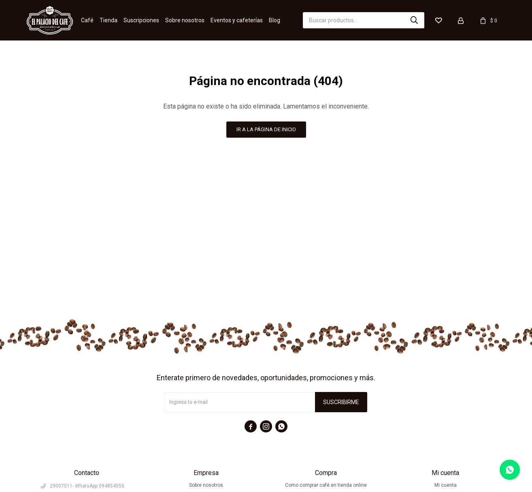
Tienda (108, 20)
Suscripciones (141, 20)
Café (87, 20)
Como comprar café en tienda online (326, 485)
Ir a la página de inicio (266, 129)
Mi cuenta (445, 485)
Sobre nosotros (184, 20)
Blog (274, 20)
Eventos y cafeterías (237, 20)
